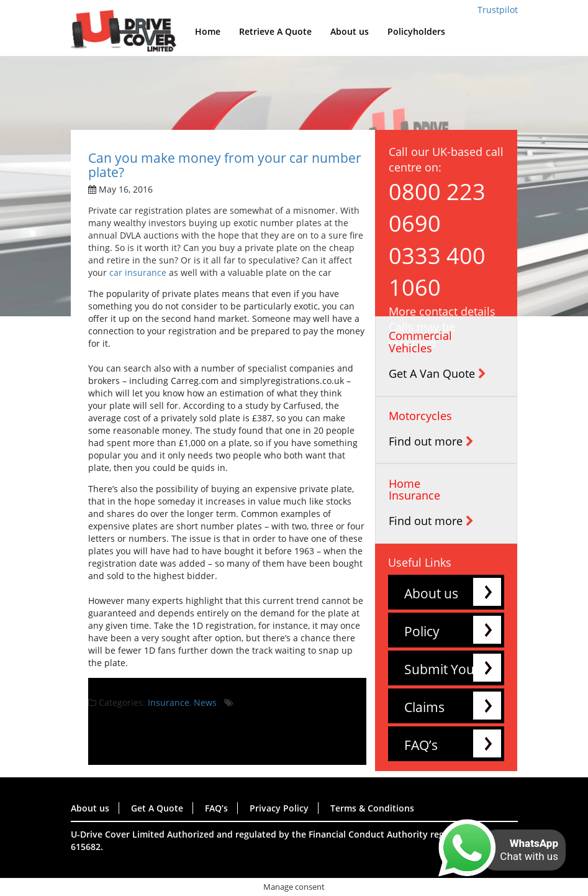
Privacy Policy (279, 808)
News (205, 702)
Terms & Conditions (372, 808)
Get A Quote (157, 808)
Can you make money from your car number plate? (224, 165)
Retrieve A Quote (275, 31)
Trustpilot (497, 10)
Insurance (168, 702)
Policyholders (416, 31)
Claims (424, 707)
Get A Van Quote (437, 373)
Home (207, 31)
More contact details (442, 311)
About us (349, 31)
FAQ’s (421, 745)
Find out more (431, 441)
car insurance (137, 272)
